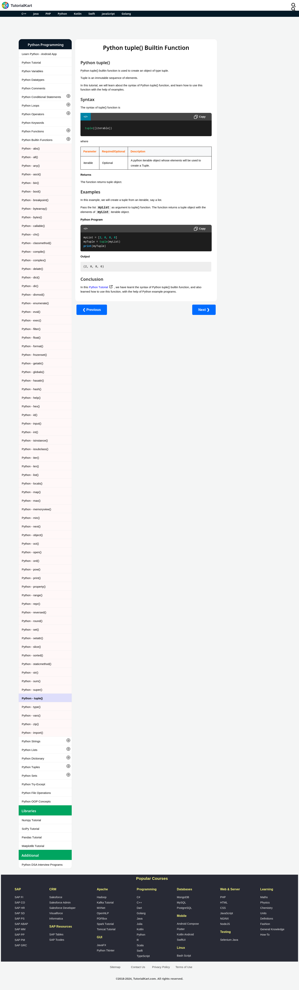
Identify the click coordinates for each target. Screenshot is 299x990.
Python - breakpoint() (35, 200)
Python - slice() (31, 646)
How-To (265, 934)
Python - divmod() (33, 294)
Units (263, 913)
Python (62, 13)
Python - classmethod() (36, 243)
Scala (140, 945)
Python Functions (33, 131)
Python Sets (29, 775)
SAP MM (20, 929)
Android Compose (188, 923)
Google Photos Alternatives (232, 220)
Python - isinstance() (35, 440)
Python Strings (31, 741)
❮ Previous (92, 310)
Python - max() (31, 500)
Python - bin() (30, 182)
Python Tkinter (106, 950)
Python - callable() (33, 225)
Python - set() (30, 629)
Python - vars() (31, 715)
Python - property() (34, 586)
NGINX (224, 918)
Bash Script (184, 955)
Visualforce (56, 913)
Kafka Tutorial (105, 902)
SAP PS (20, 918)
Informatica (56, 918)
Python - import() (32, 732)
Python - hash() (31, 389)
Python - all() (30, 157)
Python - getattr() (32, 363)
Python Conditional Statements (41, 97)
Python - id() (29, 415)
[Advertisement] (149, 27)
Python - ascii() (31, 174)
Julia (139, 923)
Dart (139, 907)
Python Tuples (31, 767)
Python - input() (31, 423)
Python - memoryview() (36, 509)
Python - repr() (31, 603)
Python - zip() (30, 724)
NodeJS (225, 923)
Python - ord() (30, 560)
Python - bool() (31, 191)
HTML (223, 902)
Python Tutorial (31, 62)
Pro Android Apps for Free (241, 45)
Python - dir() (30, 286)
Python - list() (30, 474)
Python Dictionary (33, 758)
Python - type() (31, 707)
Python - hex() (31, 406)
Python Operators (33, 114)
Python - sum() (31, 681)
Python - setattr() (32, 638)
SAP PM (20, 939)
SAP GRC (21, 945)
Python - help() (31, 397)
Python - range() (32, 595)
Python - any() (31, 165)
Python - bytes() (32, 217)
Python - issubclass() (35, 449)
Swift (91, 13)
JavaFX (101, 945)
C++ (24, 13)
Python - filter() (31, 329)
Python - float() (31, 337)
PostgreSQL (184, 907)
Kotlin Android (185, 934)
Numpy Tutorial (31, 820)
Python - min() (31, 517)
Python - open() (31, 552)
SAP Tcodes (56, 939)
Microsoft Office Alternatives (232, 210)
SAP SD (20, 913)
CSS (223, 907)
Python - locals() (32, 483)
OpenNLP (103, 913)
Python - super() (32, 689)
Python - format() (32, 346)
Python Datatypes (33, 79)
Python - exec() (31, 320)
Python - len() (30, 466)
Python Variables (32, 71)
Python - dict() (30, 277)
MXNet (101, 907)
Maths (264, 897)
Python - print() (31, 578)
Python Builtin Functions (37, 140)
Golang (126, 13)
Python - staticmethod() (36, 664)
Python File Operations (36, 792)
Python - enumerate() (35, 303)
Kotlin (77, 13)
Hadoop (101, 897)
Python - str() (30, 672)
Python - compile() (33, 251)
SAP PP (20, 934)
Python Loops (30, 105)
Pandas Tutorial (32, 837)
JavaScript (108, 13)
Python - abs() (31, 148)
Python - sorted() (32, 655)
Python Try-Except (33, 784)
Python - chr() (30, 234)
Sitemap (115, 967)
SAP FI (19, 897)
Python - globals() (33, 372)
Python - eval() (31, 311)
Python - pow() (31, 569)
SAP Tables (56, 934)
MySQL (181, 902)
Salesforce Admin (60, 902)
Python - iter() (30, 457)
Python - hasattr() (33, 380)
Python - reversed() (34, 612)
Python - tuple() (32, 698)
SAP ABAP (21, 923)
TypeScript (143, 956)
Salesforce (55, 897)
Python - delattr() (32, 268)
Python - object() (32, 535)
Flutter (181, 929)
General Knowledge (272, 929)
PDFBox (102, 918)
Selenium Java (229, 939)
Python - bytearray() (34, 208)
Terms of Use (183, 967)
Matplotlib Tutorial (33, 846)
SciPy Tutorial (30, 828)
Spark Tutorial (105, 923)
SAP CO (20, 902)
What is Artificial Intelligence (232, 230)
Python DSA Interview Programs (42, 864)
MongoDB (183, 897)
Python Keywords (33, 122)
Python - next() (31, 526)
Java (36, 13)
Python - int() (30, 432)
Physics (265, 902)
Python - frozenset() (34, 354)
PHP (48, 13)
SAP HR (20, 907)
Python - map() (31, 492)
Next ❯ (196, 310)
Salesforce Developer (62, 907)
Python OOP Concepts (36, 801)
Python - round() (32, 621)
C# (138, 897)
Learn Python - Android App (39, 54)
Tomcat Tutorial (106, 929)
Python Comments (33, 88)
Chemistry (266, 907)
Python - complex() (34, 260)
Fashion (265, 923)
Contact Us (138, 967)
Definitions (266, 918)
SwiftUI (181, 939)
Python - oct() (30, 543)
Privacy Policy (161, 967)
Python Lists (29, 749)
